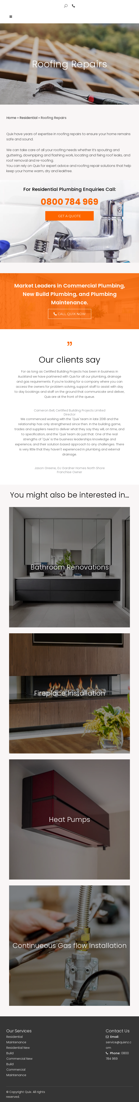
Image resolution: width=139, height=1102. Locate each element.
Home (11, 117)
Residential (28, 117)
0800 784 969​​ (69, 202)
